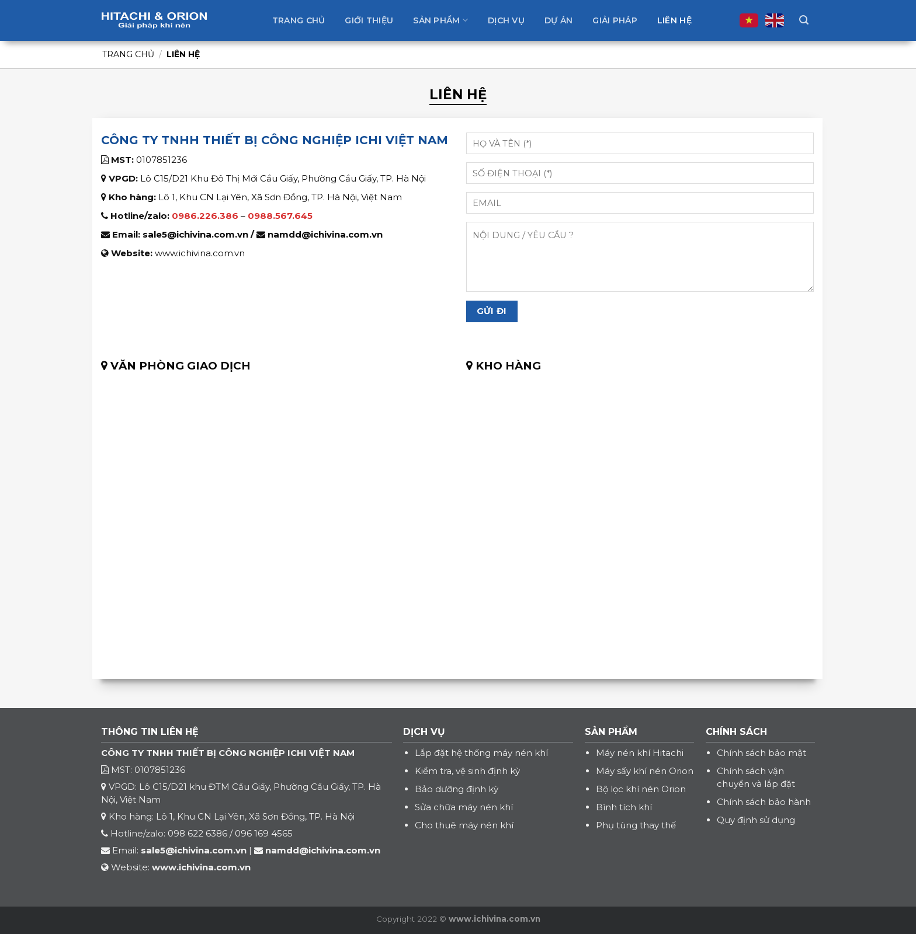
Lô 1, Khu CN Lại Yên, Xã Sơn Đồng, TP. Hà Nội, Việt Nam (280, 197)
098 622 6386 (197, 833)
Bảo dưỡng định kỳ (456, 788)
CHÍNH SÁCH (736, 731)
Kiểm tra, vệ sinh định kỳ (467, 770)
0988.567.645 (280, 215)
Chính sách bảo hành (764, 801)
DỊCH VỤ (424, 731)
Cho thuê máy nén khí (464, 825)
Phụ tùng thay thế (636, 825)
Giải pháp (614, 20)
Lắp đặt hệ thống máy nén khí (481, 752)
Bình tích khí (624, 807)
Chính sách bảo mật (761, 752)
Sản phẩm (440, 20)
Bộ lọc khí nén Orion (641, 788)
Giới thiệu (369, 20)
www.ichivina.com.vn (200, 253)
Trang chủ (298, 20)
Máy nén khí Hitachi (639, 752)
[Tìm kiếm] (803, 20)
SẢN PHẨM (611, 731)
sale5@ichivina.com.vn (195, 234)
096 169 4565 (264, 833)
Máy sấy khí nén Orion (644, 770)
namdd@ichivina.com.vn (325, 234)
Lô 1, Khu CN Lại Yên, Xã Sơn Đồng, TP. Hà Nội (255, 816)
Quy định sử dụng (756, 819)
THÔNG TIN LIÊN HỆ (150, 731)
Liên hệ (674, 20)
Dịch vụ (506, 20)
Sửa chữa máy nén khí (464, 807)
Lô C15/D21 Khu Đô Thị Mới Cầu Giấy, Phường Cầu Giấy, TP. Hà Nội (283, 178)
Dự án (558, 20)
